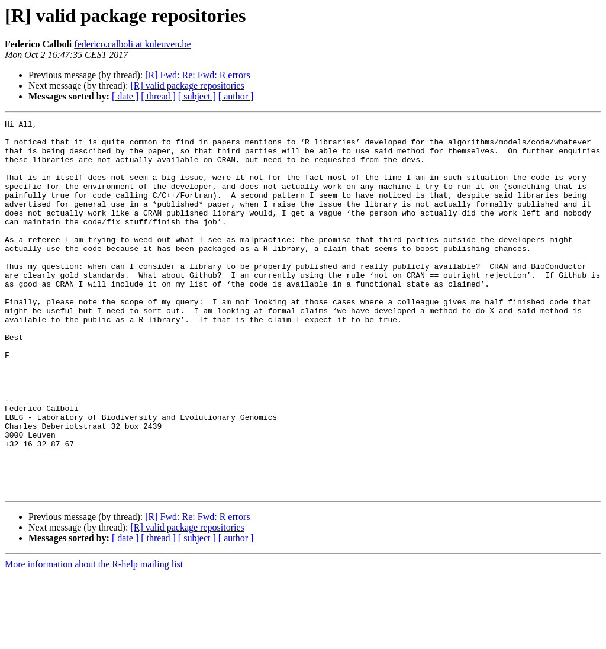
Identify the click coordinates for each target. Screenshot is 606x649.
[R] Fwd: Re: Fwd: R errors (197, 75)
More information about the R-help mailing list (94, 639)
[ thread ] (158, 96)
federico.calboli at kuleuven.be (132, 44)
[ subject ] (197, 96)
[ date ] (125, 96)
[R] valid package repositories (187, 86)
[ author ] (236, 96)
